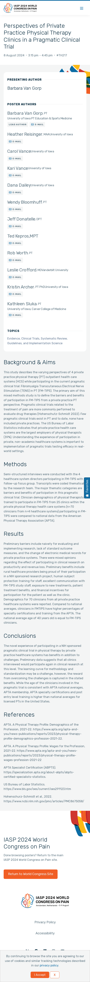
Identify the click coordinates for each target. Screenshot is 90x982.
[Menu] (81, 8)
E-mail (39, 124)
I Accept (40, 975)
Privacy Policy (45, 922)
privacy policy (49, 965)
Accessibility (45, 933)
